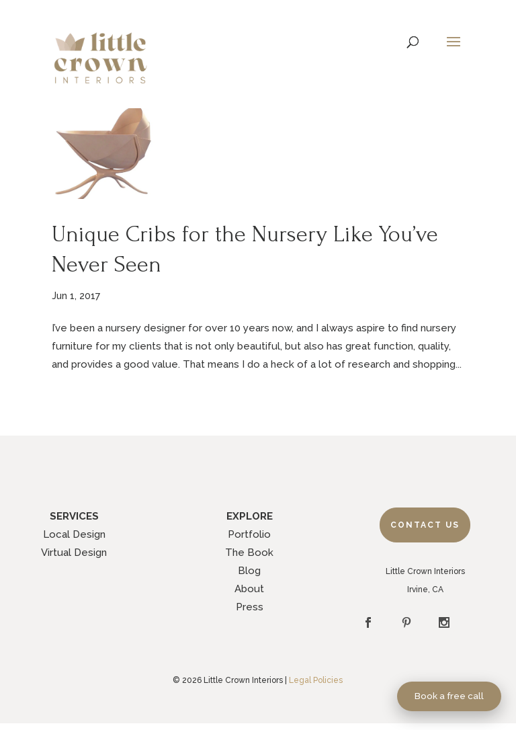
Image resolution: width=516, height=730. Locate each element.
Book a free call (449, 695)
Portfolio (249, 534)
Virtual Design (74, 552)
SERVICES (74, 516)
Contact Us (425, 525)
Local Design (74, 534)
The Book (249, 552)
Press (249, 607)
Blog (249, 571)
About (249, 589)
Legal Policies (316, 680)
